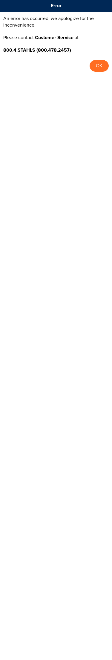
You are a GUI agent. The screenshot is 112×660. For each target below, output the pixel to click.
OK (99, 66)
